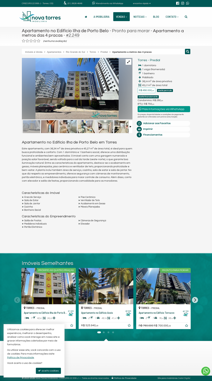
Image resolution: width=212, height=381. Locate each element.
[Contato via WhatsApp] (205, 371)
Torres (142, 60)
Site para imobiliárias (167, 378)
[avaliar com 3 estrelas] (31, 41)
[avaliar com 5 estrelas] (38, 41)
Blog (156, 16)
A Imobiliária (101, 16)
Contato (172, 16)
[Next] (195, 300)
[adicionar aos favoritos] (72, 326)
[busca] (186, 16)
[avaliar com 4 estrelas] (35, 41)
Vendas (121, 16)
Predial (155, 60)
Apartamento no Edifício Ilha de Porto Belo (65, 30)
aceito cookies (48, 370)
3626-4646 (75, 3)
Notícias (140, 16)
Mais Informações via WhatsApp (161, 109)
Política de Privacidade (125, 378)
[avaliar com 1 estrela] (23, 41)
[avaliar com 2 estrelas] (27, 41)
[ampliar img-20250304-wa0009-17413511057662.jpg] (70, 89)
